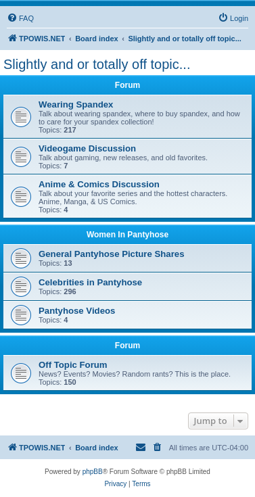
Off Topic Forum (73, 365)
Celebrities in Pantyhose (90, 282)
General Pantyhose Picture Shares (112, 254)
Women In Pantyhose (127, 234)
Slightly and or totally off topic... (96, 64)
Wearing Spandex (76, 104)
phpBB (93, 471)
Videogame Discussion (87, 148)
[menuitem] (20, 18)
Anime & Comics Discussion (99, 184)
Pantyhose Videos (77, 311)
